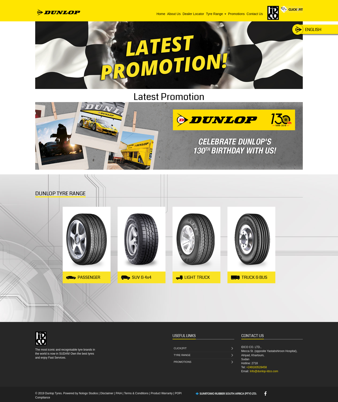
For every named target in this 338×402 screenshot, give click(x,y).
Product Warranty (162, 393)
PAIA (119, 393)
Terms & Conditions (136, 393)
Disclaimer (106, 393)
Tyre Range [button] (216, 14)
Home (161, 14)
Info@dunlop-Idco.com (264, 371)
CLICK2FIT (203, 349)
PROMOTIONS (203, 362)
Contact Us (255, 14)
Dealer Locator (193, 14)
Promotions (236, 14)
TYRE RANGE (203, 355)
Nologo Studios (88, 393)
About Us (174, 14)
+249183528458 (256, 367)
